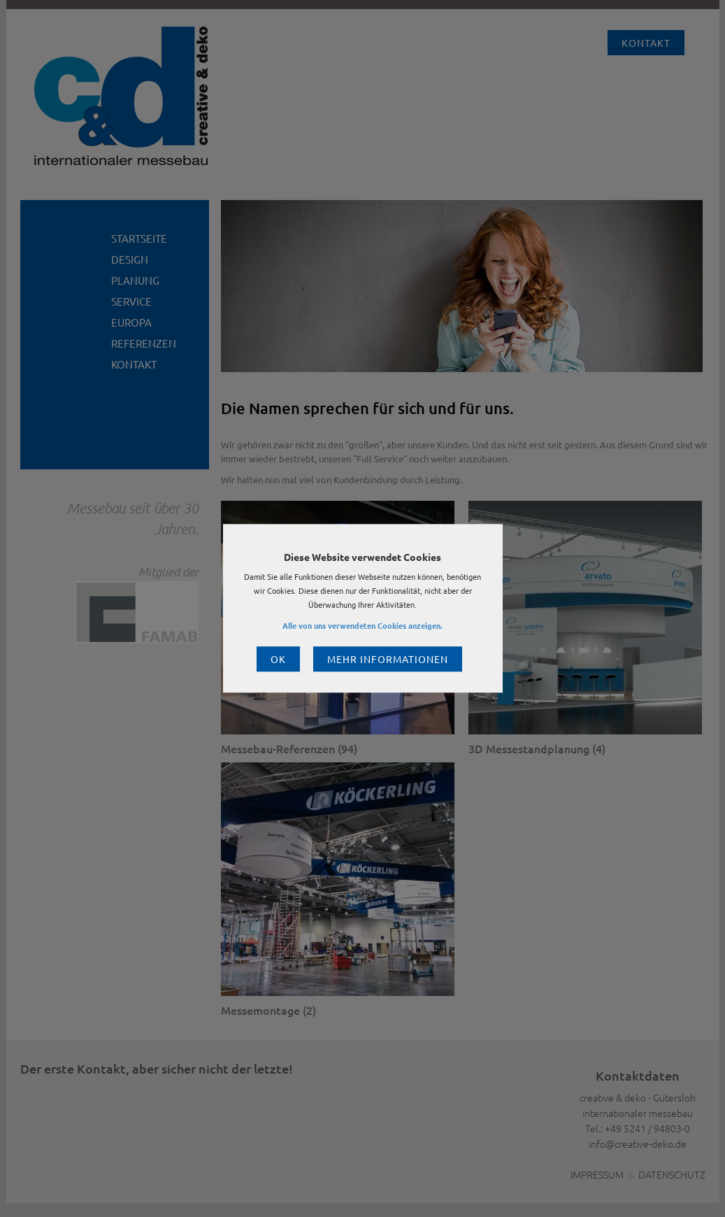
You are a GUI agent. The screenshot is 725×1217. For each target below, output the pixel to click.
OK (278, 659)
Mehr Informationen (387, 659)
